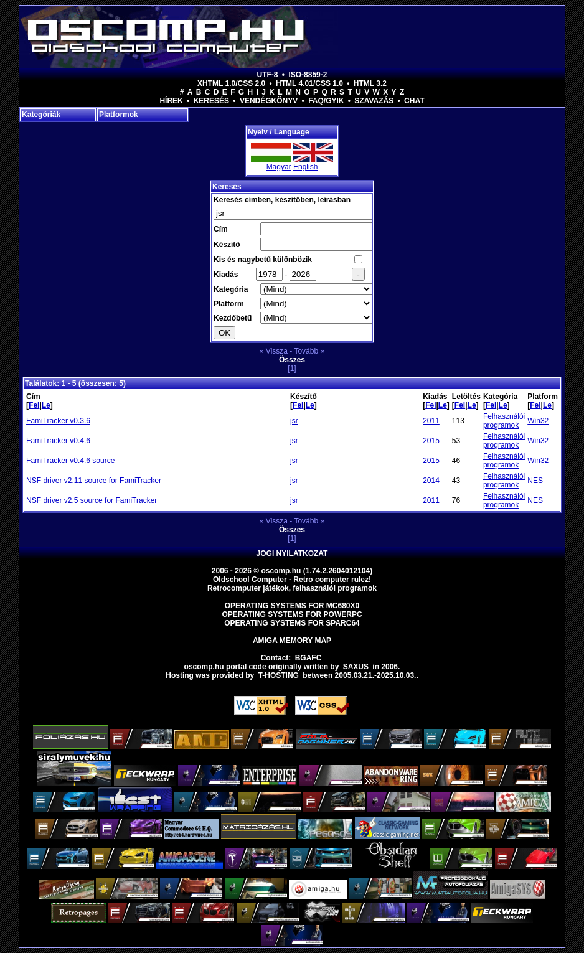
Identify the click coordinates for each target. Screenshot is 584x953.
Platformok (118, 114)
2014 (431, 480)
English (305, 166)
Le (46, 405)
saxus (356, 666)
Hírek (170, 100)
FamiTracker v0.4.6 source (70, 460)
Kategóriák (41, 114)
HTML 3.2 (370, 83)
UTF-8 (267, 74)
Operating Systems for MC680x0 (292, 605)
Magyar (278, 166)
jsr (294, 420)
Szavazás (373, 100)
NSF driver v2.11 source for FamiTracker (93, 480)
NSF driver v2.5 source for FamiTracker (91, 500)
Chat (414, 100)
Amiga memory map (292, 640)
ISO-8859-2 (307, 74)
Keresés (211, 100)
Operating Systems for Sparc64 (292, 623)
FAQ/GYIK (326, 100)
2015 (431, 440)
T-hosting (278, 675)
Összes (292, 359)
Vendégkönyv (269, 100)
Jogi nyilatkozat (292, 553)
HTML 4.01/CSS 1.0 (309, 83)
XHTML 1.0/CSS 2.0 (231, 83)
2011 (431, 420)
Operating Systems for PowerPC (292, 614)
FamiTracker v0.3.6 (58, 420)
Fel (34, 405)
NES (535, 480)
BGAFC (308, 658)
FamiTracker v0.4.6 (58, 440)
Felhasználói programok (504, 421)
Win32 (538, 420)
